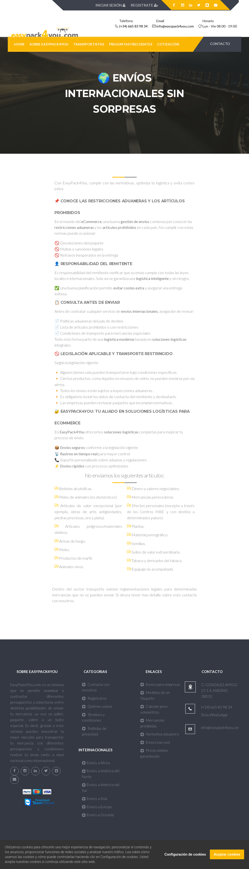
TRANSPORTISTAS (88, 44)
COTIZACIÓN (168, 44)
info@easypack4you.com (175, 26)
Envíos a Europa (97, 807)
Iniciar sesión (111, 5)
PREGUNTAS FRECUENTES (130, 44)
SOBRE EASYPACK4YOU (48, 44)
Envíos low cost (155, 742)
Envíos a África (96, 763)
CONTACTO (220, 44)
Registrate (144, 5)
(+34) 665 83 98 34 (133, 26)
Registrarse (94, 698)
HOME (19, 44)
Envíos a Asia (94, 798)
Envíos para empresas (160, 684)
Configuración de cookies (185, 855)
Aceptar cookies (227, 855)
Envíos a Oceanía (98, 815)
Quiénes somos (97, 706)
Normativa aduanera (159, 734)
